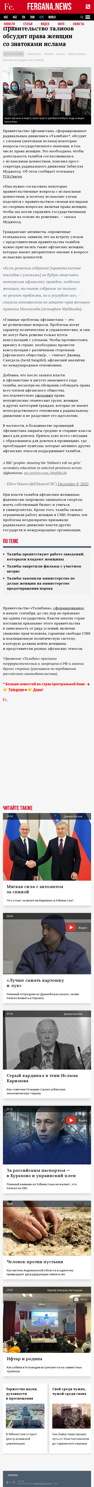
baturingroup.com (43, 1484)
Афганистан (34, 54)
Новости (9, 24)
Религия (49, 54)
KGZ (15, 17)
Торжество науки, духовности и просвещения (21, 1394)
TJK (23, 17)
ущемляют (44, 395)
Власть (61, 54)
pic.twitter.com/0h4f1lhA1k (45, 473)
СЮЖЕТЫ (78, 24)
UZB (41, 17)
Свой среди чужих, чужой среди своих (69, 1391)
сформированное (68, 608)
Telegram (16, 689)
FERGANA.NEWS (49, 7)
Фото (61, 24)
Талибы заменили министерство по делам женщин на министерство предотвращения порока (41, 583)
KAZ (6, 17)
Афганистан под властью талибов (23, 60)
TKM (32, 17)
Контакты (13, 1474)
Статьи (28, 24)
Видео (45, 24)
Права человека (77, 54)
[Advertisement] (47, 756)
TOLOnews (12, 176)
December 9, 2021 (73, 483)
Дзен (37, 689)
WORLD (52, 17)
